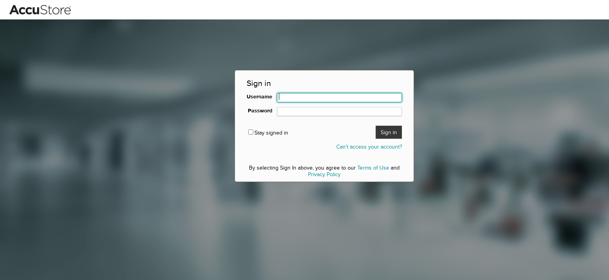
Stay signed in (271, 132)
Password (260, 110)
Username (259, 96)
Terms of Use (373, 168)
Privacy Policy (324, 174)
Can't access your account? (369, 146)
